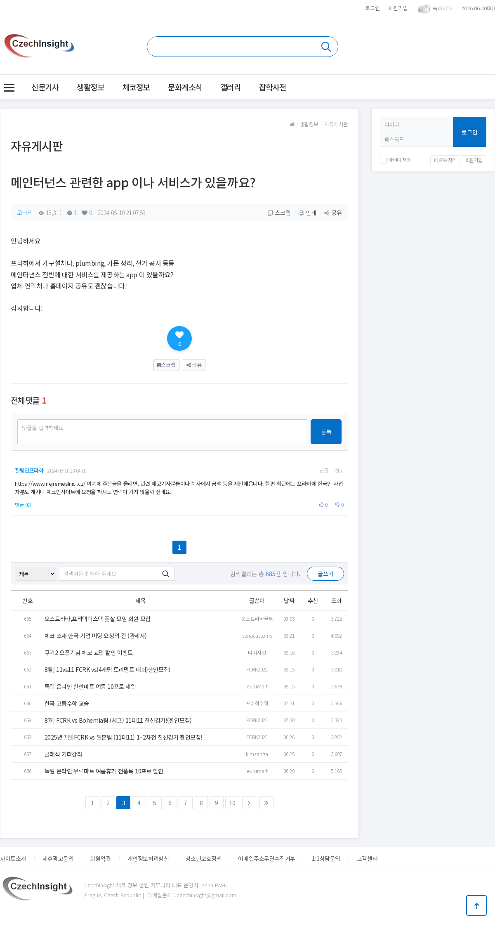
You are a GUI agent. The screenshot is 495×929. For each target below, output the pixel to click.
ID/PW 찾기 (445, 159)
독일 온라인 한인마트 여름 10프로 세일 (90, 686)
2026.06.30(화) (478, 8)
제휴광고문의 (57, 858)
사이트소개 (13, 858)
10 (232, 803)
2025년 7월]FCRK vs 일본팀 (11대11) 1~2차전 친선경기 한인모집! (124, 737)
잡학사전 (272, 86)
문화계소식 (185, 86)
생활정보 (90, 86)
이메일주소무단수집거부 (266, 858)
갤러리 (230, 86)
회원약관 (100, 858)
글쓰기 (326, 574)
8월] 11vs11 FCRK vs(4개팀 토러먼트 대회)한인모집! (108, 669)
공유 (333, 212)
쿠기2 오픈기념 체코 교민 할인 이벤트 (89, 652)
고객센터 (367, 858)
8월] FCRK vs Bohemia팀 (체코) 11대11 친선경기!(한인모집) (118, 720)
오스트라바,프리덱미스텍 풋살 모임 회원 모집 (98, 619)
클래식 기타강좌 (63, 754)
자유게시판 (336, 124)
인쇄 (307, 212)
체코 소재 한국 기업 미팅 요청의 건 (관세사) (96, 635)
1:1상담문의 (326, 858)
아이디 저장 (395, 159)
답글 (323, 470)
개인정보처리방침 (148, 858)
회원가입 (398, 8)
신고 (339, 470)
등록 (326, 432)
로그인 (372, 8)
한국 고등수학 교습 (67, 703)
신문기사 (45, 86)
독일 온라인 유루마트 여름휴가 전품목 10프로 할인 (104, 771)
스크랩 (279, 212)
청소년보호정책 (203, 858)
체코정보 (136, 86)
